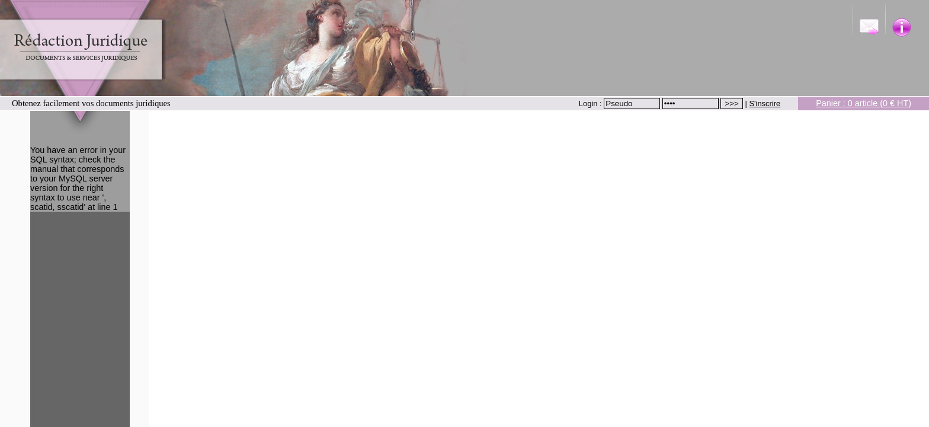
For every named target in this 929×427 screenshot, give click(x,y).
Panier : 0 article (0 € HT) (863, 103)
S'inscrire (764, 103)
